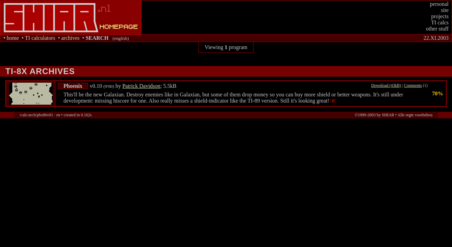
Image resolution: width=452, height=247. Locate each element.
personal (439, 4)
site (445, 10)
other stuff (437, 29)
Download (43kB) (386, 85)
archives (70, 38)
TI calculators (40, 38)
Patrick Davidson (141, 86)
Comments (413, 85)
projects (440, 16)
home (13, 38)
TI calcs (440, 22)
